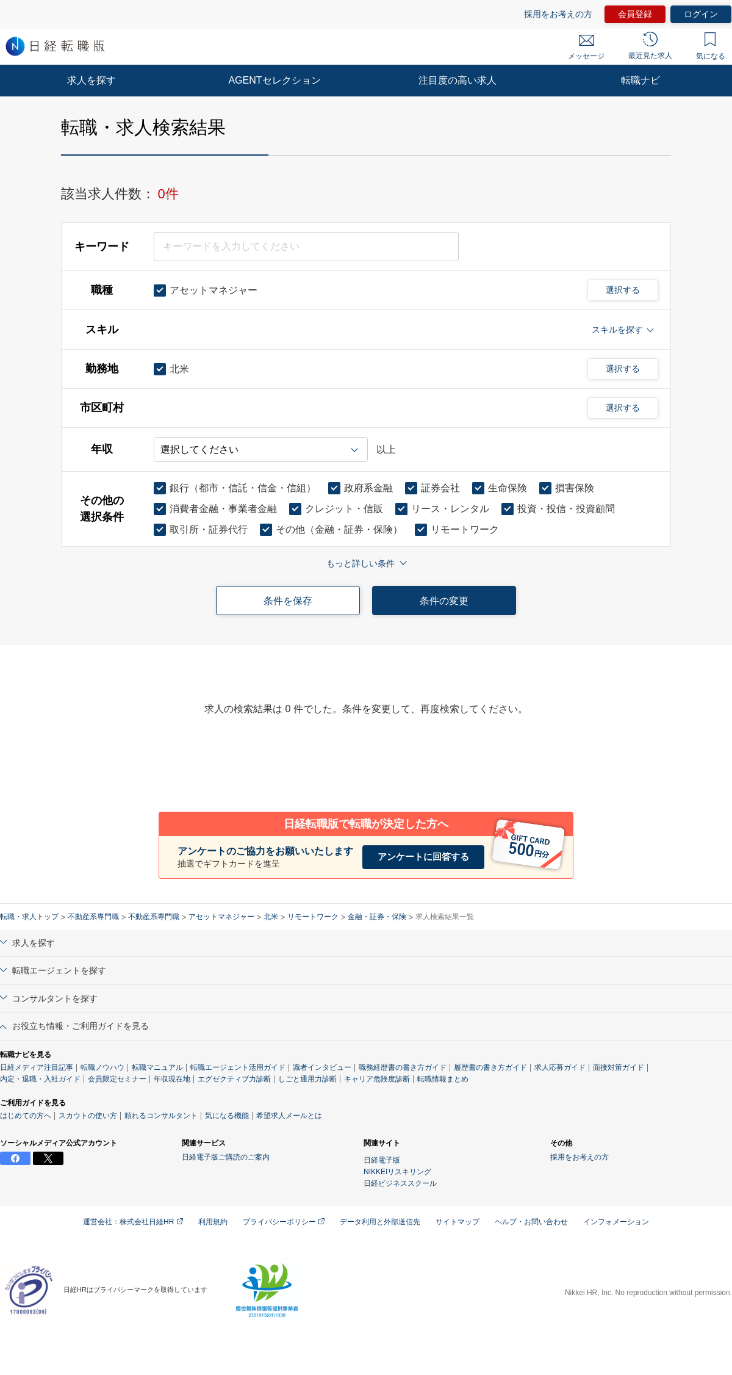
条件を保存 (288, 601)
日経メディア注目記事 (36, 1067)
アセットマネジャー (221, 916)
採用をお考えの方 (558, 14)
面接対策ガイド (618, 1067)
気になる (710, 46)
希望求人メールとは (289, 1115)
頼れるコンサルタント (161, 1115)
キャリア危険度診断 (377, 1079)
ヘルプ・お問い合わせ (531, 1222)
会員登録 (635, 14)
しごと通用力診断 (307, 1079)
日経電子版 (382, 1160)
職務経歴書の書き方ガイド (403, 1067)
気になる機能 (227, 1115)
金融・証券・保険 (377, 916)
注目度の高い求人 (457, 80)
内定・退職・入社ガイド (40, 1079)
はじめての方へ (25, 1115)
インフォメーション (616, 1222)
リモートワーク (313, 916)
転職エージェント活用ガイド (237, 1067)
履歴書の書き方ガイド (490, 1067)
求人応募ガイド (560, 1067)
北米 (271, 916)
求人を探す (91, 80)
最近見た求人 (650, 46)
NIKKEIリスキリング (397, 1171)
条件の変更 (444, 601)
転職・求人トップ (29, 916)
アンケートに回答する (423, 856)
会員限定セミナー (117, 1079)
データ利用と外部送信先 (380, 1222)
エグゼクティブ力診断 (234, 1079)
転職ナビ (640, 80)
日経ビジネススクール (400, 1183)
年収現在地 (172, 1079)
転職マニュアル (157, 1067)
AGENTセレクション (274, 80)
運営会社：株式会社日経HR (133, 1222)
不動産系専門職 (93, 916)
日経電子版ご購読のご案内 (226, 1157)
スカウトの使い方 (88, 1115)
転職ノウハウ (102, 1067)
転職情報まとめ (442, 1079)
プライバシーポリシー (284, 1222)
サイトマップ (457, 1222)
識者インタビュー (322, 1067)
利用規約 (213, 1222)
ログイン (701, 14)
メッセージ (586, 47)
